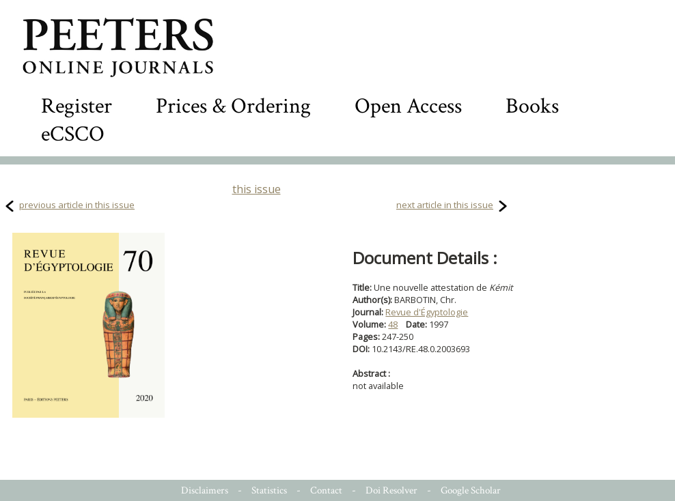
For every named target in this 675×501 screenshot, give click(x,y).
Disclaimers (204, 490)
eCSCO (73, 134)
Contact (326, 490)
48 (393, 324)
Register (76, 106)
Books (532, 106)
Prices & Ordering (233, 106)
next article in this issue (444, 205)
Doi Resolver (391, 490)
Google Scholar (471, 490)
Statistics (269, 490)
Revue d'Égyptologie (426, 312)
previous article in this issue (77, 205)
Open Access (408, 106)
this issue (256, 189)
